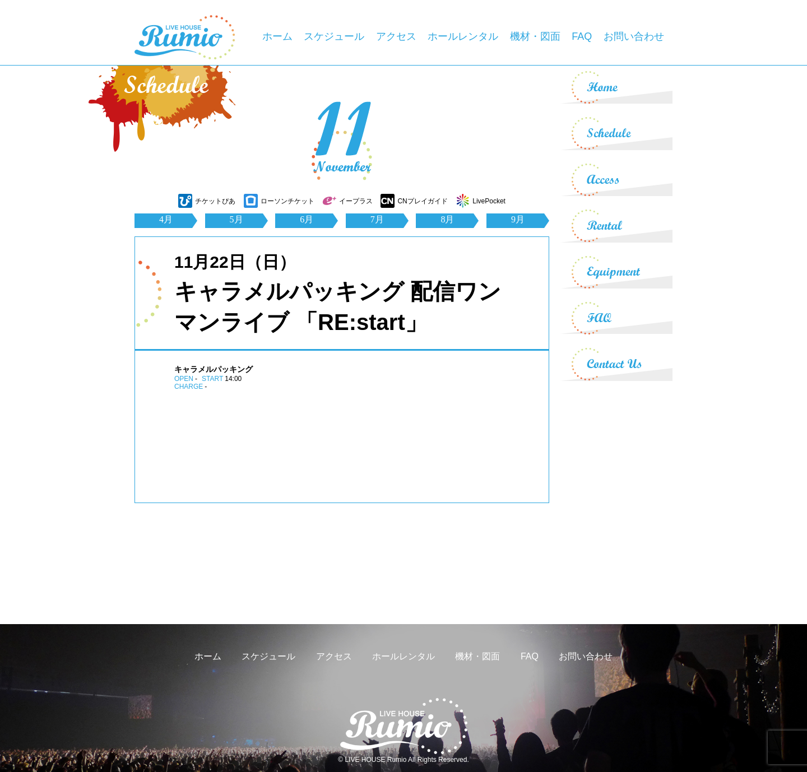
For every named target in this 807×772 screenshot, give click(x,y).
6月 (306, 219)
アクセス (396, 36)
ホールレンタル (463, 36)
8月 (447, 219)
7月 (377, 219)
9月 (518, 219)
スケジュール (334, 36)
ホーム (277, 36)
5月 (236, 219)
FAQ (582, 36)
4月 (166, 219)
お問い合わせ (634, 36)
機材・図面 (535, 36)
